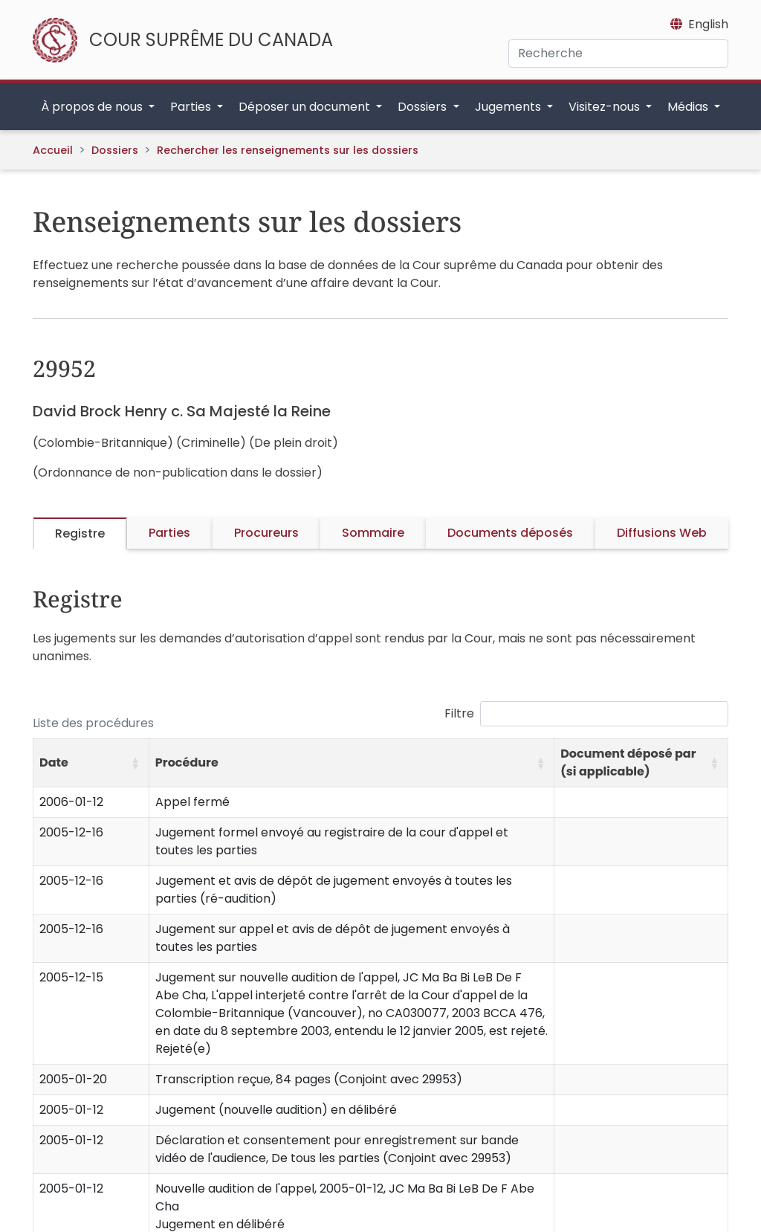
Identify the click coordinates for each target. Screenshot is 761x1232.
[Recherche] (618, 53)
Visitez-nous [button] (606, 106)
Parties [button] (192, 106)
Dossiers (114, 150)
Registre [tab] (80, 533)
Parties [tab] (169, 532)
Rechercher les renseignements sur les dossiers (287, 150)
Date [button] (53, 762)
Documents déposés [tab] (510, 532)
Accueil (53, 150)
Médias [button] (689, 106)
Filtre (459, 713)
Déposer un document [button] (306, 106)
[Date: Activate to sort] (91, 763)
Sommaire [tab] (373, 532)
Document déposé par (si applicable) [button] (628, 762)
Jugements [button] (509, 106)
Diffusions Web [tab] (662, 532)
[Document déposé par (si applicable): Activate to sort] (641, 763)
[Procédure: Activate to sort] (351, 763)
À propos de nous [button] (93, 106)
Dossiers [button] (424, 106)
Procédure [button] (186, 762)
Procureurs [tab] (266, 532)
